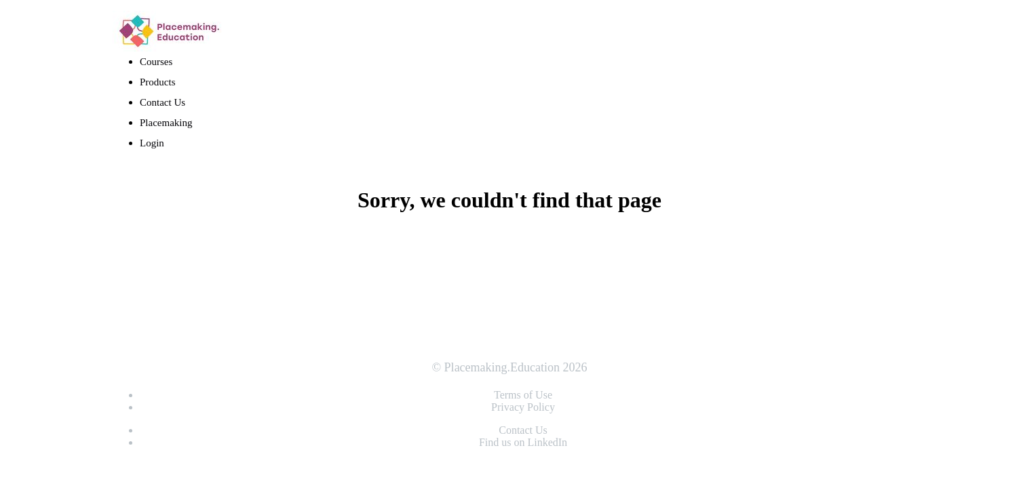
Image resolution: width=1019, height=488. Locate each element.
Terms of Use (523, 395)
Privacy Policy (523, 407)
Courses (156, 61)
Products (158, 82)
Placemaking (167, 122)
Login (152, 143)
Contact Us (162, 102)
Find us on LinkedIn (523, 442)
